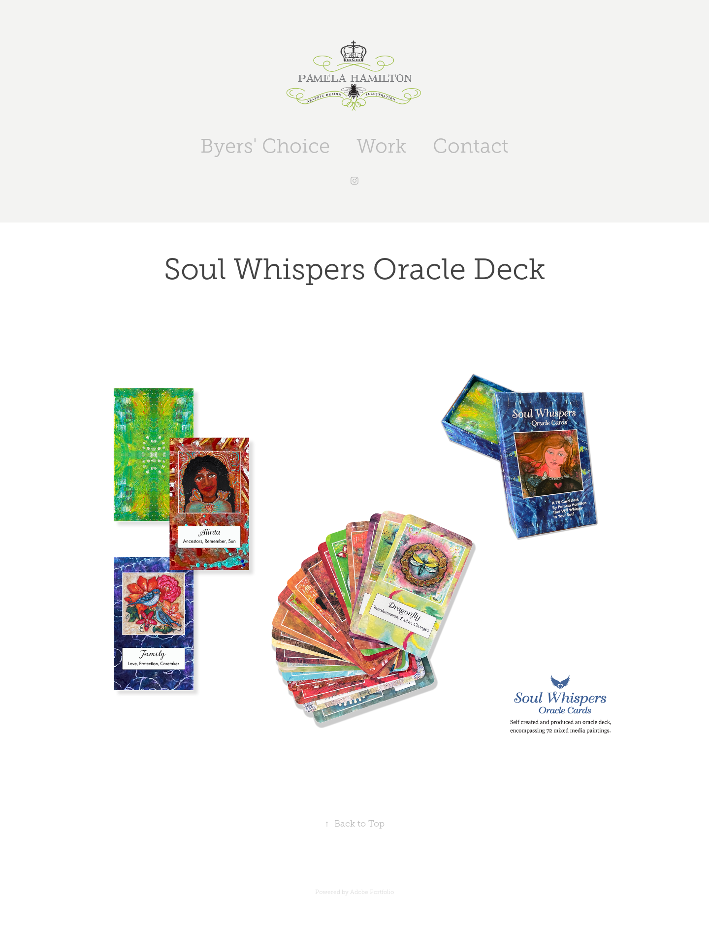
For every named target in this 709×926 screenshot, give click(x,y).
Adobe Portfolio (372, 892)
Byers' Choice (265, 146)
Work (381, 146)
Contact (471, 146)
